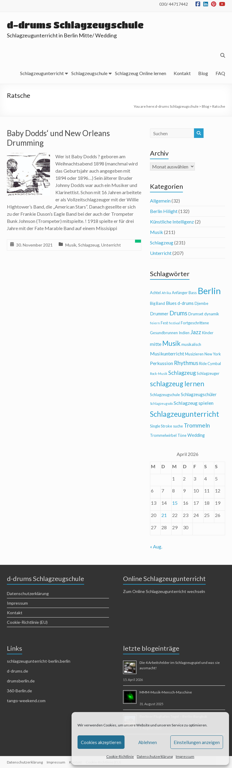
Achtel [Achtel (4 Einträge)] (155, 292)
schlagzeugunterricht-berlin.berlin (38, 661)
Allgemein (160, 200)
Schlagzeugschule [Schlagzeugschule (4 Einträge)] (165, 394)
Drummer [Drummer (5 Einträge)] (159, 313)
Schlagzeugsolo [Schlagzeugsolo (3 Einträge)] (161, 403)
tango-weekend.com (26, 700)
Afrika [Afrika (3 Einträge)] (166, 293)
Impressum (185, 756)
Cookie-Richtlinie (120, 756)
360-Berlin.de (19, 690)
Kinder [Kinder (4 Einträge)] (207, 332)
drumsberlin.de (21, 680)
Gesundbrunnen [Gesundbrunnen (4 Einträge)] (164, 332)
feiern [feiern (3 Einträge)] (155, 323)
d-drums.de (17, 670)
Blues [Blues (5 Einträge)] (171, 303)
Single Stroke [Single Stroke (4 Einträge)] (161, 426)
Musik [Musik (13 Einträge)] (171, 343)
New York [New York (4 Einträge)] (212, 354)
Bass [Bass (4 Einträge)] (193, 292)
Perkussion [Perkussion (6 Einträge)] (161, 363)
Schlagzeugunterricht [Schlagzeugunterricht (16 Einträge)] (184, 414)
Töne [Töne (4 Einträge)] (182, 435)
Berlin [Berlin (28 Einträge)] (209, 290)
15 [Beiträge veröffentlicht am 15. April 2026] (175, 503)
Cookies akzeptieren (101, 742)
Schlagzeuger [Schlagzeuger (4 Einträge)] (208, 373)
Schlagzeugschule (89, 73)
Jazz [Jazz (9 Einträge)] (195, 332)
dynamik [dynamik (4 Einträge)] (211, 313)
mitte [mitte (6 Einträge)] (155, 344)
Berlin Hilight (164, 211)
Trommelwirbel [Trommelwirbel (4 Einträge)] (163, 435)
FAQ (220, 73)
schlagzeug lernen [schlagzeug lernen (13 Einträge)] (177, 384)
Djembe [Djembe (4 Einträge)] (201, 303)
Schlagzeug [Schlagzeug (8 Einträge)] (182, 372)
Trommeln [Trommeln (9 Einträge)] (197, 425)
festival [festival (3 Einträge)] (174, 323)
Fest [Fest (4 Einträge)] (164, 322)
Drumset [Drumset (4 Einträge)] (195, 313)
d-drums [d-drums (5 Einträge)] (186, 303)
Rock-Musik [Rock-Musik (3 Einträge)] (158, 373)
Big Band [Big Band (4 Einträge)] (157, 303)
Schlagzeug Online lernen (140, 73)
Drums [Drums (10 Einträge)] (178, 313)
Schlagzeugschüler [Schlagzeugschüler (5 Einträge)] (199, 394)
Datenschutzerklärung (155, 756)
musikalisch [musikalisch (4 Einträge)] (191, 344)
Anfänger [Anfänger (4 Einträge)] (180, 292)
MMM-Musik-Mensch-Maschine (165, 692)
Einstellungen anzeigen (197, 742)
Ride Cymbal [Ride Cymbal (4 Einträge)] (210, 363)
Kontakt (182, 73)
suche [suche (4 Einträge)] (178, 426)
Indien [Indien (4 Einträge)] (184, 332)
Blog (203, 73)
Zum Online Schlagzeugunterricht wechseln (164, 591)
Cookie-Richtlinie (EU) (27, 622)
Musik (70, 244)
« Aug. (156, 546)
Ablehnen (147, 742)
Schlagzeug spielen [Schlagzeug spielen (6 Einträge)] (193, 403)
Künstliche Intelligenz (172, 221)
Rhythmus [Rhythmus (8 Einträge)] (186, 363)
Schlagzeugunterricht (42, 73)
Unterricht (111, 244)
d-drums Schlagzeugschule (77, 24)
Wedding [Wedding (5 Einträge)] (196, 435)
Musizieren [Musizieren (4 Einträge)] (194, 354)
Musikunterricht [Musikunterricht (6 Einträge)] (167, 353)
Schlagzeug (88, 244)
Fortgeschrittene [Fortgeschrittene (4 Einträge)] (195, 322)
